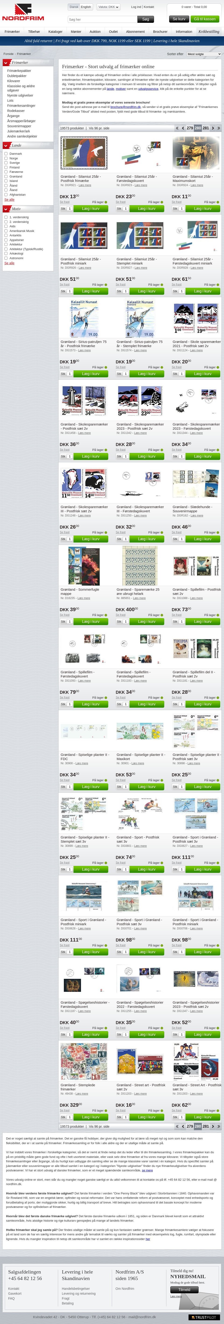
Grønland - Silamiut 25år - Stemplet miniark (137, 261)
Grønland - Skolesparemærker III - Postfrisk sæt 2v (84, 509)
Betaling (68, 1303)
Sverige (15, 162)
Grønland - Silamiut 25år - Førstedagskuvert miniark (193, 261)
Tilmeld (187, 1289)
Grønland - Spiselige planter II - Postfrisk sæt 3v (197, 757)
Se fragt (65, 202)
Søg (147, 19)
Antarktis (15, 235)
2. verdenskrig (19, 222)
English (86, 7)
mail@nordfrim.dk (142, 1317)
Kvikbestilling (209, 32)
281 (206, 128)
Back (183, 128)
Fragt (66, 1298)
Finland (15, 167)
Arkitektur (16, 244)
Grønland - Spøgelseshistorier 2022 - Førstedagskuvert (140, 1004)
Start (177, 128)
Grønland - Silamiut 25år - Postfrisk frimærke (81, 178)
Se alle (9, 199)
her (148, 1239)
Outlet (113, 32)
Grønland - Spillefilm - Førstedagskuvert (77, 674)
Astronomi (16, 258)
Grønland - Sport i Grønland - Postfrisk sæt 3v (195, 839)
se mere (147, 1170)
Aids (12, 226)
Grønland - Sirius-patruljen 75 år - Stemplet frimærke (140, 344)
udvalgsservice (148, 89)
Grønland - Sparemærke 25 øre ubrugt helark (138, 591)
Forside (9, 54)
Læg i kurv (94, 208)
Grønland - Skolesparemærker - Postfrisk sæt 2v (84, 426)
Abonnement (135, 32)
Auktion (95, 32)
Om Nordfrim (125, 1288)
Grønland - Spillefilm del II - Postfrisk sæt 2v (194, 674)
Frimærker (12, 32)
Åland (13, 185)
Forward (213, 128)
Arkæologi (16, 253)
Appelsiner (17, 240)
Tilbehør (34, 32)
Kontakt (149, 7)
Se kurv (180, 19)
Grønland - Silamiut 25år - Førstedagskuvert (137, 178)
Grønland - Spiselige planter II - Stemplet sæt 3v (85, 839)
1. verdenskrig (19, 217)
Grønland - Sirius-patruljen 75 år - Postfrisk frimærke (84, 344)
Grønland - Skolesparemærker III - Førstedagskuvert (140, 509)
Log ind (136, 7)
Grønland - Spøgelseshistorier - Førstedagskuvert (85, 1004)
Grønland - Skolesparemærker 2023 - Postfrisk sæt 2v (140, 426)
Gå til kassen (206, 19)
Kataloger (56, 32)
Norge (14, 158)
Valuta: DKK (109, 7)
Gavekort (14, 1293)
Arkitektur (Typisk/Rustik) (26, 249)
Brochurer (160, 32)
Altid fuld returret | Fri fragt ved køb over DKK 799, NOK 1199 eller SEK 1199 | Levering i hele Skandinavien (112, 41)
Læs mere (176, 1296)
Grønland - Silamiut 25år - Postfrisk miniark (81, 261)
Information (184, 32)
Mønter (76, 32)
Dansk (74, 7)
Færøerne (16, 172)
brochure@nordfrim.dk (125, 107)
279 (190, 128)
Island (14, 181)
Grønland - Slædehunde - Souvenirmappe (192, 509)
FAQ (11, 1298)
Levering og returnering (79, 1293)
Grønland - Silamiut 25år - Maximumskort (193, 178)
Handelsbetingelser (76, 1288)
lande (110, 89)
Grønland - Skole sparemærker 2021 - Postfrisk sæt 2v (197, 344)
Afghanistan (18, 194)
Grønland (16, 176)
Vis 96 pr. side (99, 128)
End (219, 128)
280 (198, 128)
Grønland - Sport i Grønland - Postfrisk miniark (83, 922)
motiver (121, 89)
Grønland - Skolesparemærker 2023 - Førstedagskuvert (196, 426)
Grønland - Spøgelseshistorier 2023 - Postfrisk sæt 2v (196, 1004)
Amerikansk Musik (22, 231)
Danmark (16, 153)
